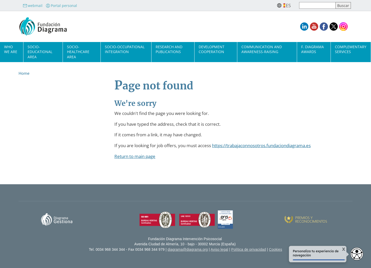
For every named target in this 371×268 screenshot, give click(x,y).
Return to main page (134, 156)
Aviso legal (219, 250)
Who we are (10, 49)
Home (24, 73)
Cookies (275, 250)
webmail (33, 5)
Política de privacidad (248, 250)
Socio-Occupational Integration (125, 49)
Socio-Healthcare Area (78, 51)
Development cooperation (211, 49)
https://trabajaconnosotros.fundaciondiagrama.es (261, 145)
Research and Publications (169, 49)
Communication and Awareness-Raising (261, 49)
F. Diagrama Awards (312, 49)
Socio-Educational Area (40, 51)
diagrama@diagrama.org (188, 250)
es (288, 5)
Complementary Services (350, 49)
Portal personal (61, 5)
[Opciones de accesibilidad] (356, 253)
